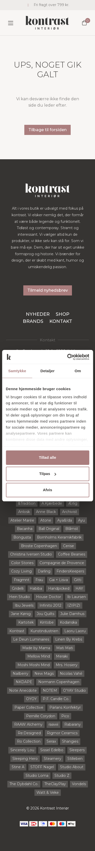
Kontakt (60, 321)
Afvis (47, 490)
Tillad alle (47, 457)
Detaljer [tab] (48, 371)
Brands (33, 321)
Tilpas (47, 473)
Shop (62, 314)
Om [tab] (78, 371)
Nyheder (38, 314)
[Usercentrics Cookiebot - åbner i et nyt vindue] (67, 357)
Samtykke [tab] (17, 371)
